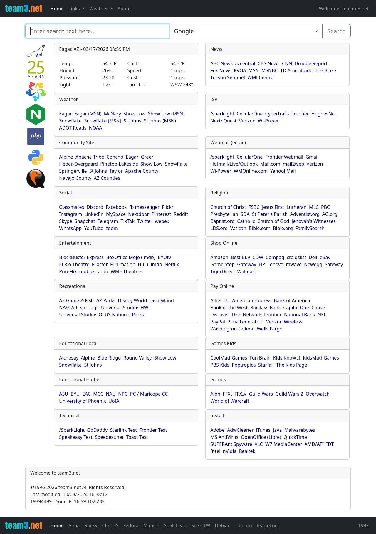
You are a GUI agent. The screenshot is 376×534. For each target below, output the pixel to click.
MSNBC (269, 70)
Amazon (219, 257)
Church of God (273, 221)
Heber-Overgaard (78, 164)
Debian (223, 525)
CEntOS (110, 525)
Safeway (334, 264)
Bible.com (260, 228)
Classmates (71, 207)
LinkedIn (93, 214)
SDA (245, 214)
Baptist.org (222, 221)
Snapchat (85, 221)
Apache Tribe (89, 157)
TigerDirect (222, 271)
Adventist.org (305, 214)
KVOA (240, 70)
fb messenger (144, 207)
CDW (258, 257)
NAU (111, 394)
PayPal (217, 321)
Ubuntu (243, 525)
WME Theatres (126, 271)
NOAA (95, 128)
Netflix (171, 264)
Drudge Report (311, 63)
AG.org (330, 214)
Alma (74, 525)
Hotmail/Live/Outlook (234, 164)
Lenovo (275, 264)
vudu (102, 271)
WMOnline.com (251, 171)
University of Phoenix (82, 401)
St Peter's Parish (270, 214)
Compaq (275, 257)
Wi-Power (268, 120)
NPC (122, 394)
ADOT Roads (72, 128)
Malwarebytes (299, 430)
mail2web (293, 164)
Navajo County (75, 178)
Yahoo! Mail (283, 171)
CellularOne (250, 113)
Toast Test (137, 437)
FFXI (227, 394)
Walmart (246, 271)
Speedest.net (109, 437)
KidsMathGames (321, 358)
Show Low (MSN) (166, 113)
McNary (112, 113)
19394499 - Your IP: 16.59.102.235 (67, 501)
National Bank (299, 314)
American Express (251, 300)
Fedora (130, 525)
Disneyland (162, 300)
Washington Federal (232, 328)
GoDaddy (97, 430)
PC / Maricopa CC (149, 394)
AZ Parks (105, 300)
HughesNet (323, 113)
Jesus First (273, 207)
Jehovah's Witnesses (314, 221)
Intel (215, 451)
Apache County (141, 171)
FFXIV (240, 394)
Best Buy (240, 257)
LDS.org (219, 228)
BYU (75, 394)
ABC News (221, 63)
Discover (219, 314)
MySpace (116, 214)
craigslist (296, 257)
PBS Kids (219, 365)
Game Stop (222, 264)
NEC (322, 314)
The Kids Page (291, 365)
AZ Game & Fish (76, 300)
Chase (318, 307)
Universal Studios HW (124, 307)
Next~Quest (223, 120)
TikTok (128, 221)
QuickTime (295, 437)
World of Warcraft (229, 401)
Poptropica (244, 365)
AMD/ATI (314, 444)
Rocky (90, 525)
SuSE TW (200, 525)
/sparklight (222, 113)
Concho (115, 157)
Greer (147, 157)
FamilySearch (309, 228)
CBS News (269, 63)
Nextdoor (138, 214)
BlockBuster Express (81, 257)
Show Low (134, 113)
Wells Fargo (270, 328)
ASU (63, 394)
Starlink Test (123, 430)
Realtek (247, 451)
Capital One (296, 307)
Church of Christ (228, 207)
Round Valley (137, 358)
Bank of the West (229, 307)
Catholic (246, 221)
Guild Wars (261, 394)
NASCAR (68, 307)
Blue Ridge (109, 358)
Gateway (246, 264)
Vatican (238, 228)
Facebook (116, 207)
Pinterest (161, 214)
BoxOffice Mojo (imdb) (130, 257)
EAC (86, 394)
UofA (113, 401)
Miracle (151, 525)
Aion (215, 394)
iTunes (263, 430)
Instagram (70, 214)
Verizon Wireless (284, 321)
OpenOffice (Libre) (261, 437)
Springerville (73, 171)
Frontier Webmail (284, 157)
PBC (325, 207)
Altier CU (220, 300)
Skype (65, 221)
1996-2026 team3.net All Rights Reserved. (77, 487)
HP (262, 264)
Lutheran (296, 207)
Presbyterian (224, 214)
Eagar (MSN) (88, 113)
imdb (156, 264)
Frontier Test (153, 430)
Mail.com (270, 164)
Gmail (312, 157)
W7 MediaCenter (283, 444)
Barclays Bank (265, 307)
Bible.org (283, 228)
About (124, 8)
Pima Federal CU (245, 321)
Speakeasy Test (75, 437)
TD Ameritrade (296, 70)
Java (277, 430)
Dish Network (247, 314)
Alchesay (68, 358)
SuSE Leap (175, 525)
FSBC (254, 207)
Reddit (181, 214)
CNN (287, 63)
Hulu (143, 264)
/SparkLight (72, 430)
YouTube (93, 228)
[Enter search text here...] (245, 31)
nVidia (230, 451)
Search (336, 31)
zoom (112, 228)
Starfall (266, 365)
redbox (87, 271)
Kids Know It (287, 358)
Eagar (65, 113)
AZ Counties (107, 178)
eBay (325, 257)
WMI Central (261, 77)
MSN (254, 70)
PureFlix (68, 271)
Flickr (168, 207)
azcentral (245, 63)
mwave (294, 264)
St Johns (132, 120)
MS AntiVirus (224, 437)
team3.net (268, 525)
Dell (313, 257)
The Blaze (325, 70)
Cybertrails (277, 113)
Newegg (313, 264)
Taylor (116, 171)
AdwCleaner (240, 430)
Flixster (100, 264)
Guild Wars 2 (289, 394)
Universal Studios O (80, 314)
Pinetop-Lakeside (119, 164)
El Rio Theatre (74, 264)
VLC (259, 444)
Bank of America (292, 300)
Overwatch (318, 394)
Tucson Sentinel (227, 77)
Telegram (108, 221)
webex (162, 221)
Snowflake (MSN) (102, 120)
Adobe (217, 430)
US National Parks (124, 314)
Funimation (122, 264)
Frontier (300, 113)
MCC (98, 394)
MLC (314, 207)
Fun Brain (260, 358)
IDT (330, 444)
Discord (95, 207)
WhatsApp (70, 228)
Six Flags (89, 307)
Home (57, 8)
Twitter (144, 221)
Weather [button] (99, 8)
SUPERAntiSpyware (231, 444)
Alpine (66, 157)
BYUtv (164, 257)
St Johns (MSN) (160, 120)
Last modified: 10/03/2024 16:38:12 (69, 494)
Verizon (247, 120)
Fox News (220, 70)
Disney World (132, 300)
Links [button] (74, 8)
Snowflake (70, 120)
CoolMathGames (228, 358)
